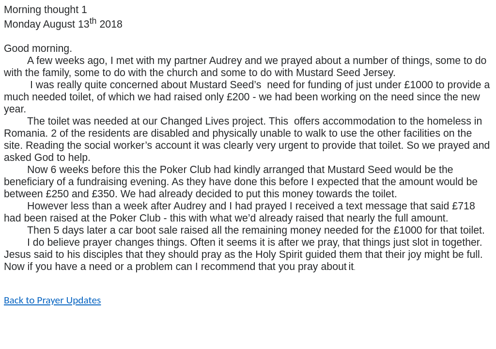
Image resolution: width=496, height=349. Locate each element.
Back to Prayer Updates (52, 300)
